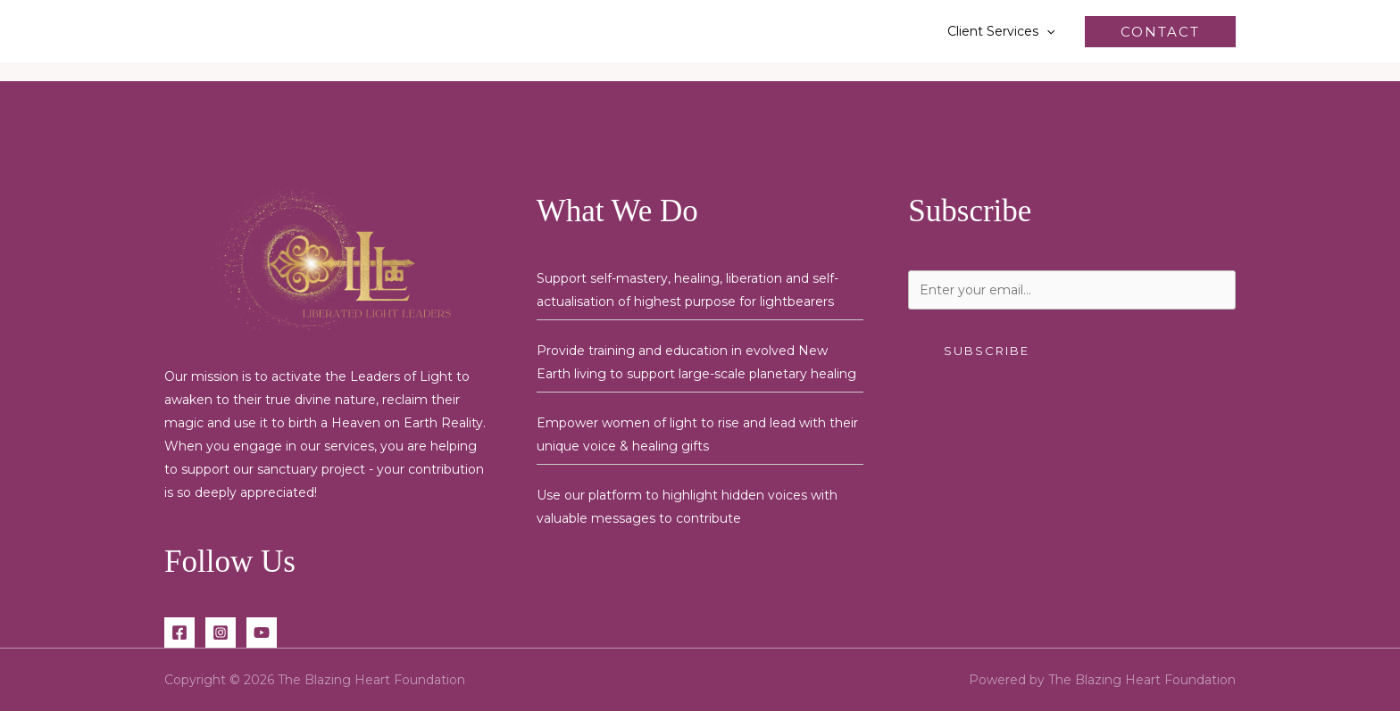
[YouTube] (261, 632)
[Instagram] (220, 632)
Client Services (1000, 31)
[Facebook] (179, 632)
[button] (1046, 31)
